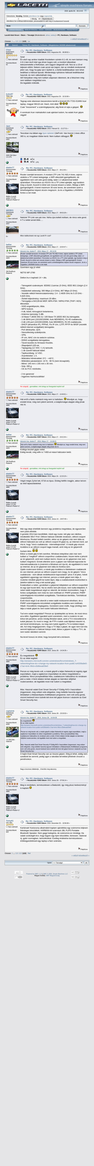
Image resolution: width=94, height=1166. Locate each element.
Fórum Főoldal (16, 29)
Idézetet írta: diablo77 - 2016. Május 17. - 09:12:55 (38, 251)
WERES (9, 210)
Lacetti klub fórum (12, 35)
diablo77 (10, 167)
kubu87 (9, 94)
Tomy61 (9, 821)
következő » (83, 39)
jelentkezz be (34, 16)
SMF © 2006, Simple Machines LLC (55, 874)
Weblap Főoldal (31, 29)
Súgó (41, 29)
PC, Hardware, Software (67, 35)
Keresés (48, 29)
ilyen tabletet (49, 133)
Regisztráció (72, 29)
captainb (10, 711)
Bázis (23, 35)
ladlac (53, 35)
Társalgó (30, 35)
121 (16, 41)
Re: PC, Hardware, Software (39, 50)
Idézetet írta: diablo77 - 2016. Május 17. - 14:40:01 (38, 441)
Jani (8, 126)
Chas (8, 50)
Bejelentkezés (59, 29)
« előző (73, 39)
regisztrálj (48, 16)
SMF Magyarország (53, 875)
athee (48, 35)
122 (20, 41)
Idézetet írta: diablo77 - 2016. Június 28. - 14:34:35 (38, 718)
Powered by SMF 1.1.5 (34, 874)
